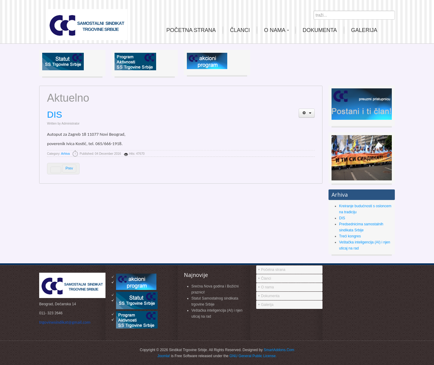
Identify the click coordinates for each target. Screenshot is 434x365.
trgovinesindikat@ (64, 322)
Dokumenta (270, 296)
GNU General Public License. (253, 356)
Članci (266, 278)
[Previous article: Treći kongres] (63, 168)
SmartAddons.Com (279, 350)
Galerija (267, 305)
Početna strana (273, 270)
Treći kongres (350, 236)
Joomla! (163, 356)
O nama (267, 287)
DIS (54, 114)
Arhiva (65, 153)
